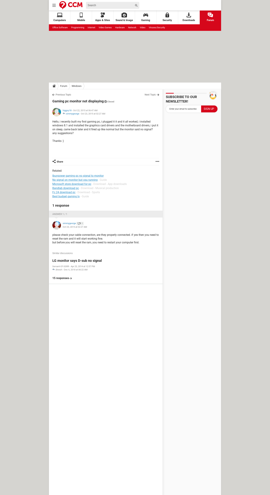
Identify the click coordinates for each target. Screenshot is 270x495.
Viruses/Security (157, 27)
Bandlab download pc (65, 188)
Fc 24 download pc (63, 192)
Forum (210, 17)
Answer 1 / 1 (59, 214)
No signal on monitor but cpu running (75, 179)
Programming (77, 27)
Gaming (145, 17)
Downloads (189, 17)
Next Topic (150, 94)
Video (142, 27)
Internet (91, 27)
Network (132, 27)
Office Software (60, 27)
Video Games (105, 27)
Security (167, 17)
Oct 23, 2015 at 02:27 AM (93, 113)
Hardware (120, 27)
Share (60, 161)
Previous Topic (63, 94)
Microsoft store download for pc (71, 184)
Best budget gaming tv (66, 196)
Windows (76, 86)
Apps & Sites (102, 17)
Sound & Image (124, 17)
